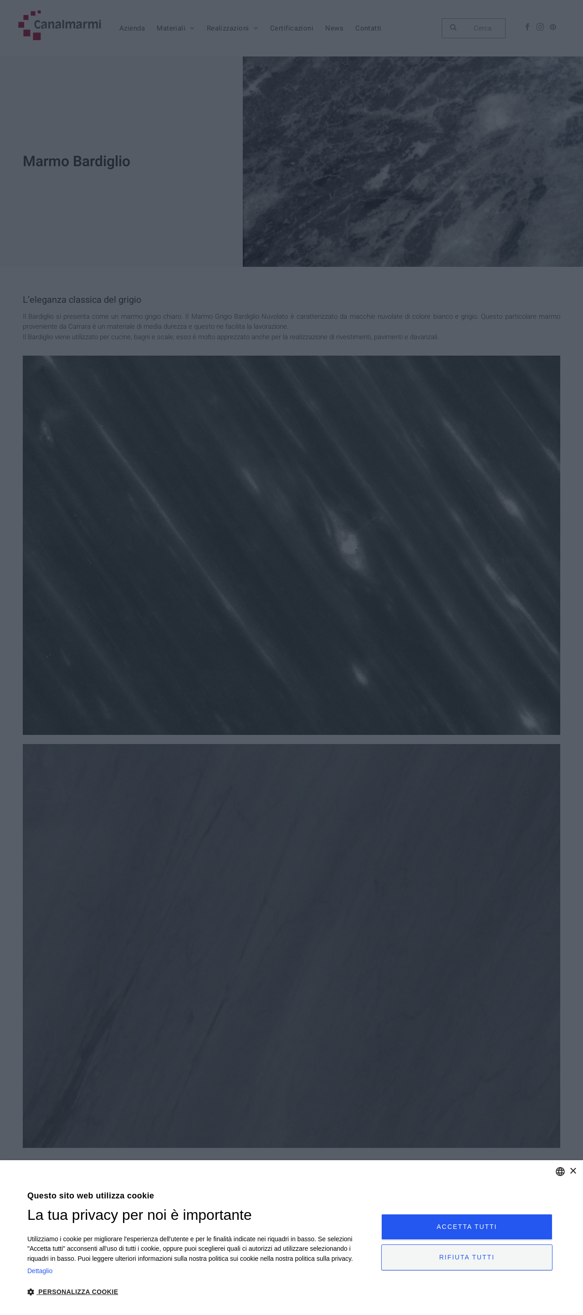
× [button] (572, 1171)
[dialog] (291, 1237)
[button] (199, 1291)
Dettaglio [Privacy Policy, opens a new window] (39, 1270)
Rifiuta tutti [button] (467, 1257)
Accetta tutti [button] (467, 1226)
